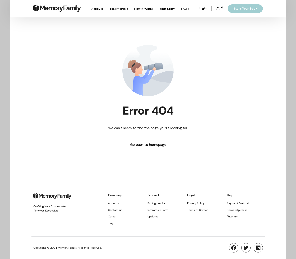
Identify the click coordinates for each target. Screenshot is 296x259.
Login (203, 8)
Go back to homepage (148, 144)
